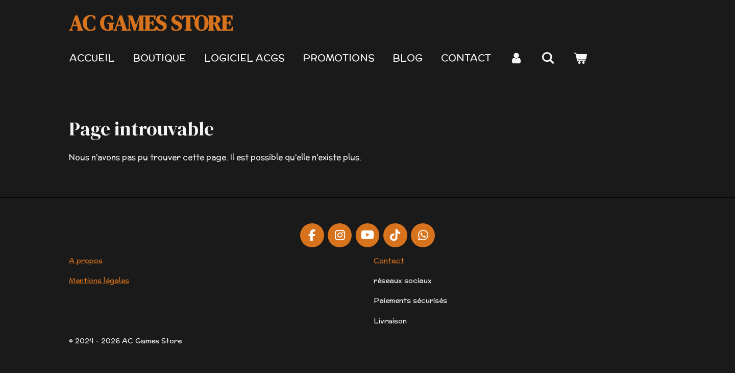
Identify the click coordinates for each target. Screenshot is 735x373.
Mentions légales (99, 280)
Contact (389, 260)
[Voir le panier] (580, 57)
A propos (86, 260)
